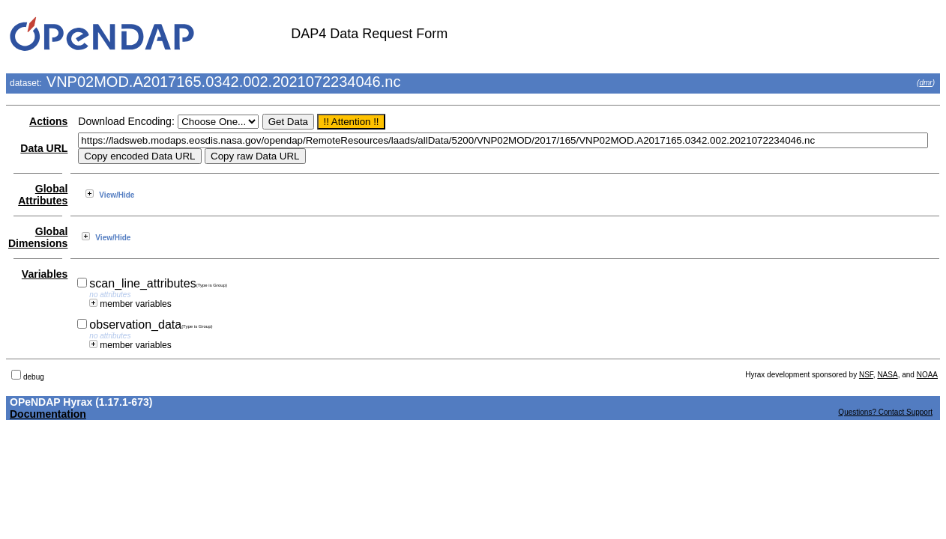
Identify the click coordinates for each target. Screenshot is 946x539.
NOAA (927, 375)
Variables (45, 274)
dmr (925, 83)
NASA (887, 375)
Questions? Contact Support (885, 412)
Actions (48, 121)
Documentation (48, 414)
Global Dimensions (37, 237)
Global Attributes (42, 195)
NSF (866, 375)
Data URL (43, 148)
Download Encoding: (126, 121)
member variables (130, 304)
